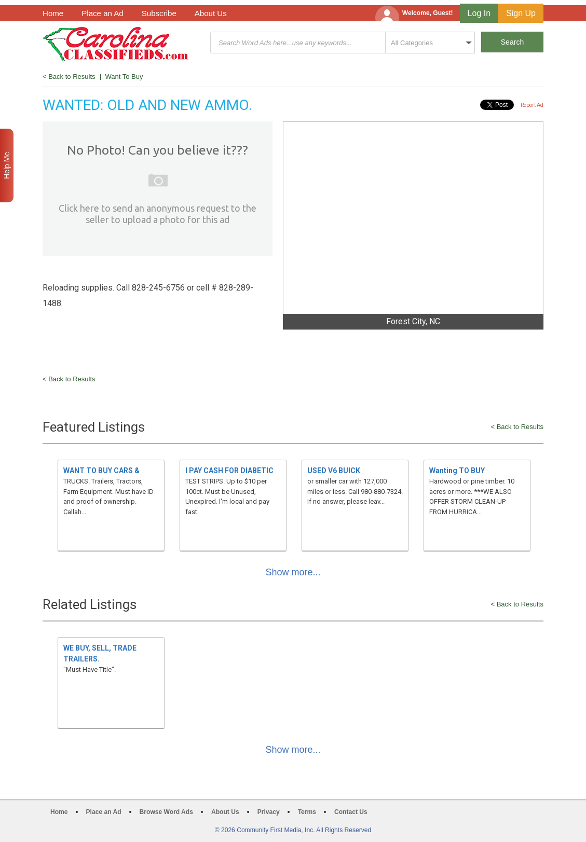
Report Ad (532, 105)
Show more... (293, 572)
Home (53, 13)
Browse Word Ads (166, 812)
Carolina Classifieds (115, 43)
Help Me (7, 165)
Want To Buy (124, 76)
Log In (479, 13)
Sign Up (521, 13)
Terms (307, 812)
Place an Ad (102, 13)
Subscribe (159, 13)
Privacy (268, 812)
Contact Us (350, 812)
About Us (211, 13)
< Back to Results (69, 76)
